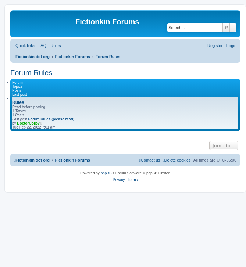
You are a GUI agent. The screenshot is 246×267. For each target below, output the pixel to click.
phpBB (106, 173)
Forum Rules (31, 73)
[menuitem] (41, 45)
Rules (18, 102)
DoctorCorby (28, 123)
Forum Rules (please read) (51, 119)
